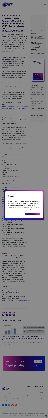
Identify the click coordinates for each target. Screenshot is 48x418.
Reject (15, 214)
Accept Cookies (32, 214)
